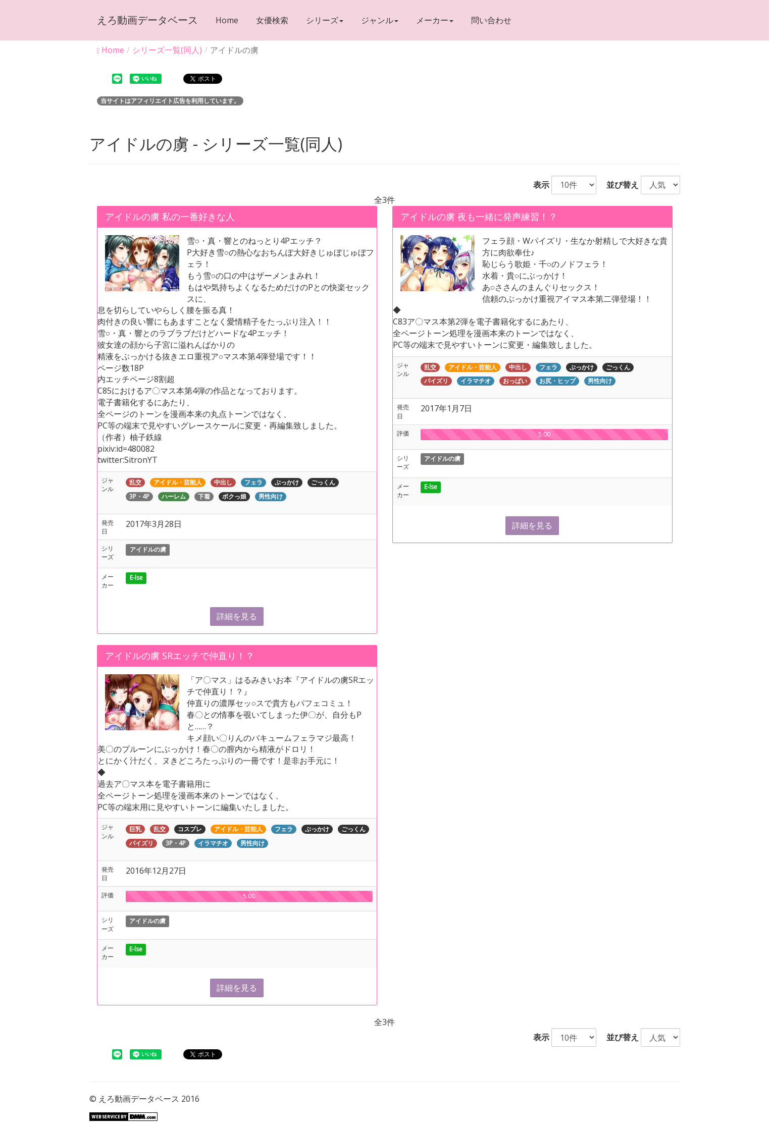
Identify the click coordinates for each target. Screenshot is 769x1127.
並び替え (618, 184)
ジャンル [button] (379, 20)
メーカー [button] (434, 20)
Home (227, 20)
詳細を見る (237, 616)
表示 (537, 184)
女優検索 (272, 20)
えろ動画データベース (147, 20)
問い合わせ (491, 20)
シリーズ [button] (324, 20)
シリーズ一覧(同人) (167, 50)
